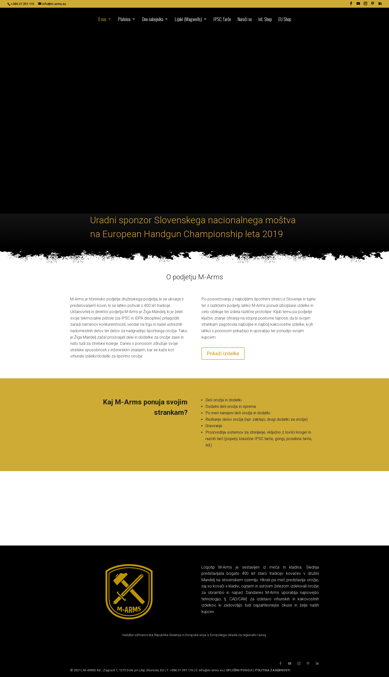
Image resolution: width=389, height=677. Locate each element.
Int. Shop (265, 19)
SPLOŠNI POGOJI (239, 670)
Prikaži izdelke (223, 353)
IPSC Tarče (222, 19)
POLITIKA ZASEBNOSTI (272, 670)
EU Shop (284, 19)
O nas (102, 19)
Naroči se (244, 19)
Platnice (124, 19)
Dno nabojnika (152, 19)
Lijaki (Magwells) (188, 19)
